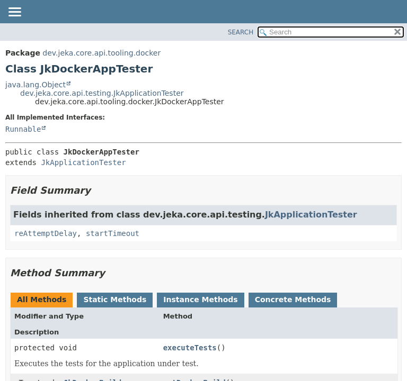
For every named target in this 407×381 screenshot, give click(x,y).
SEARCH (241, 32)
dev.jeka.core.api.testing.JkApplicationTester (102, 93)
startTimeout (112, 233)
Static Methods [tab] (114, 299)
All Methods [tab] (41, 299)
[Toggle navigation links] (14, 12)
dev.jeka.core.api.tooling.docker (101, 53)
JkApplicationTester (83, 162)
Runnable (23, 129)
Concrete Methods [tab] (293, 299)
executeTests (190, 347)
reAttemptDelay (45, 233)
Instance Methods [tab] (200, 299)
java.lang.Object (35, 84)
